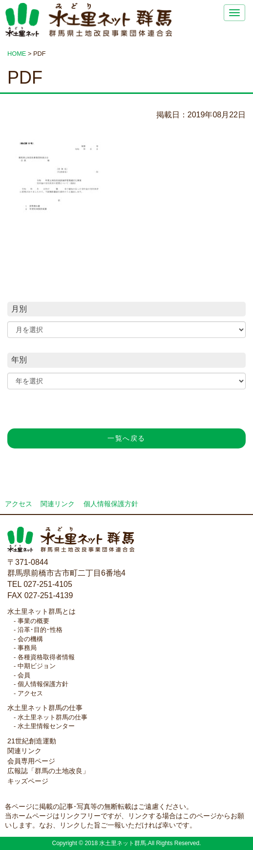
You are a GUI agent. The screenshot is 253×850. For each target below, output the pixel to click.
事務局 (27, 647)
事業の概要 (33, 621)
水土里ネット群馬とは (41, 611)
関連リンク (58, 504)
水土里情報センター (46, 726)
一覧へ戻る (126, 438)
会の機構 (30, 639)
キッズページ (27, 781)
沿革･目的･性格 (40, 629)
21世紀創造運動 (31, 741)
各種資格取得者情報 (46, 657)
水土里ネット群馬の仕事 (45, 708)
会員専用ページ (31, 761)
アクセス (18, 504)
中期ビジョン (37, 666)
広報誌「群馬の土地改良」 (48, 771)
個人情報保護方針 (111, 504)
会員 (24, 675)
